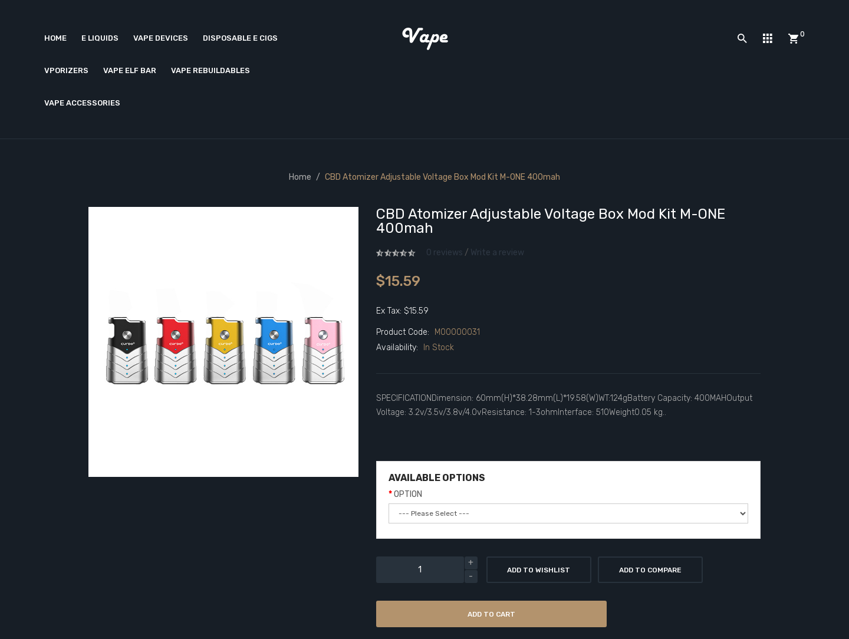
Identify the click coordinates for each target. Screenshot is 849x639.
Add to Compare (650, 570)
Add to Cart (491, 614)
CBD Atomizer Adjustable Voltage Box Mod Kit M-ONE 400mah (442, 177)
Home (300, 177)
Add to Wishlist (538, 570)
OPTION (408, 494)
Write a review (497, 253)
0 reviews (444, 253)
